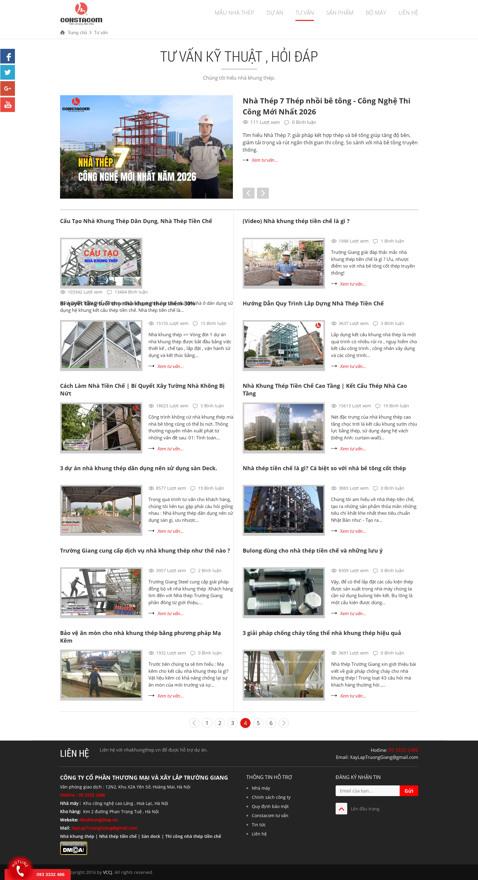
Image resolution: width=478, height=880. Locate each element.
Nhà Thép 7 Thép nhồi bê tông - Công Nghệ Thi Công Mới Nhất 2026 (326, 106)
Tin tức (259, 825)
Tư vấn (304, 12)
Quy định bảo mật (270, 806)
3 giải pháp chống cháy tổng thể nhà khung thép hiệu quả (322, 633)
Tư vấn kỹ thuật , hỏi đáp (239, 56)
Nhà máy (261, 788)
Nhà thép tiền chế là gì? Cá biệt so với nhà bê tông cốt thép (324, 468)
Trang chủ (77, 32)
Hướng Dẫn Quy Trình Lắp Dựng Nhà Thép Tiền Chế (313, 303)
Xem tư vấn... (265, 160)
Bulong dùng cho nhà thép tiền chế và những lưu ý (313, 550)
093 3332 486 (51, 874)
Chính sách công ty (271, 797)
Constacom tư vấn (270, 815)
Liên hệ (408, 12)
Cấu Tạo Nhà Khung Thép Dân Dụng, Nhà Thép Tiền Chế (136, 221)
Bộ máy (376, 12)
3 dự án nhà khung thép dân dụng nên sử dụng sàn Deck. (138, 468)
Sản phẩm (340, 12)
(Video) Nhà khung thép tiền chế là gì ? (296, 221)
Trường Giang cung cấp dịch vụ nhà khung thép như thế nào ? (145, 550)
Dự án (274, 12)
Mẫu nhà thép (234, 12)
